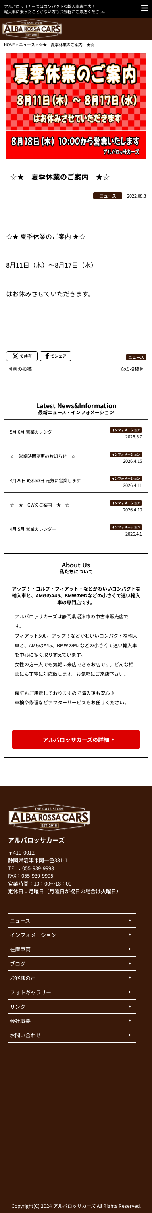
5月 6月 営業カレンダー (33, 431)
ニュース (27, 44)
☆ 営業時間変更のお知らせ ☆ (42, 456)
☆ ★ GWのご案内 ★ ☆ (39, 504)
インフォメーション (126, 430)
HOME (9, 44)
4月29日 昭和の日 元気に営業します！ (47, 480)
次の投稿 (129, 368)
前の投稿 (22, 368)
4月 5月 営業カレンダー (33, 529)
